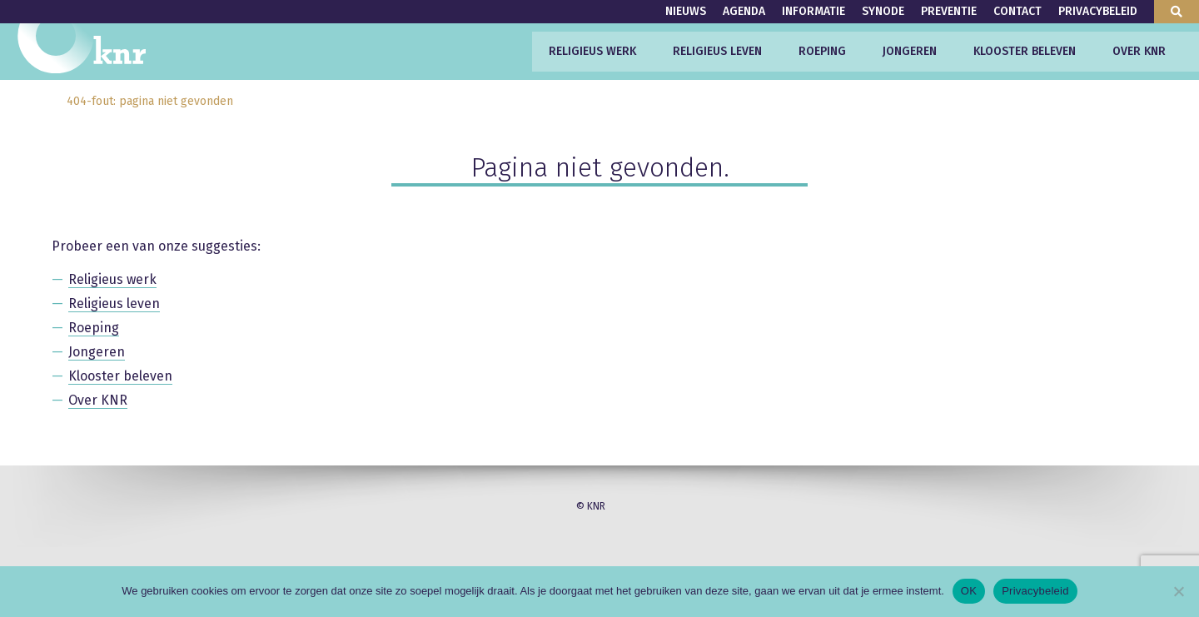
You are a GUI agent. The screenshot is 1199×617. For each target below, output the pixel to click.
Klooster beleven (1024, 51)
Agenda (744, 11)
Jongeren (910, 51)
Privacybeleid (1097, 11)
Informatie (813, 11)
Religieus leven (717, 51)
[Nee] (1178, 591)
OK (969, 591)
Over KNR (1139, 51)
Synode (883, 11)
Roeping (822, 51)
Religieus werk (592, 51)
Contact (1017, 11)
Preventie (949, 11)
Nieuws (685, 11)
